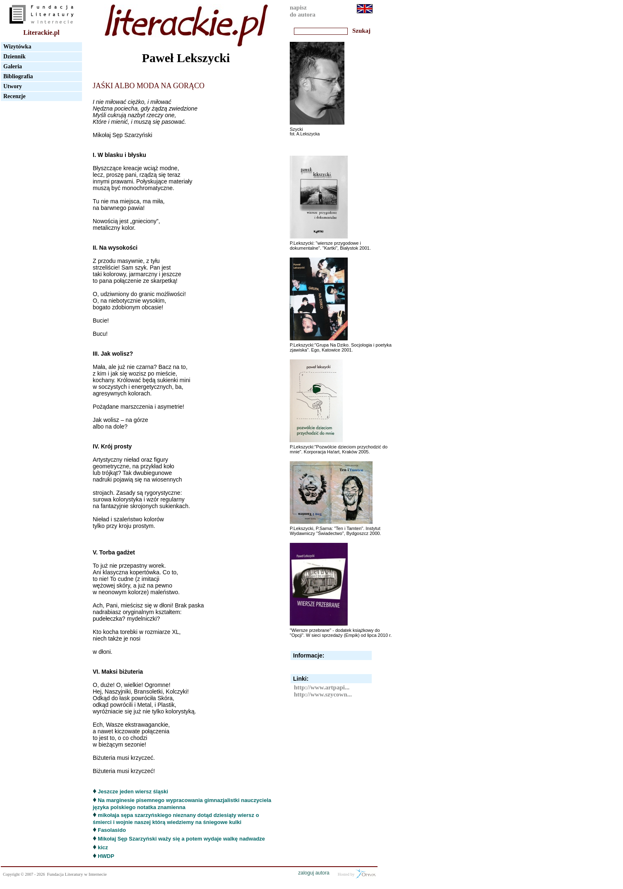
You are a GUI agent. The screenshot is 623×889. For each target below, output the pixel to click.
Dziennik (14, 56)
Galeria (12, 66)
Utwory (12, 86)
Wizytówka (17, 46)
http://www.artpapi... (321, 687)
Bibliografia (18, 76)
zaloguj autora (313, 873)
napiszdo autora (302, 11)
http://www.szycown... (323, 694)
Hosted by (356, 874)
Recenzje (14, 96)
